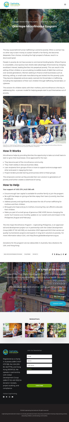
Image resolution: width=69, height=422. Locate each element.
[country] (39, 372)
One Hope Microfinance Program (13, 254)
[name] (39, 361)
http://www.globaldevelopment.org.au (44, 236)
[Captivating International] (12, 4)
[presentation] (39, 379)
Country (29, 369)
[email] (39, 356)
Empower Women (19, 22)
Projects (35, 254)
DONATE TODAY (58, 303)
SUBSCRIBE (39, 385)
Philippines (27, 254)
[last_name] (39, 365)
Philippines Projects (31, 22)
